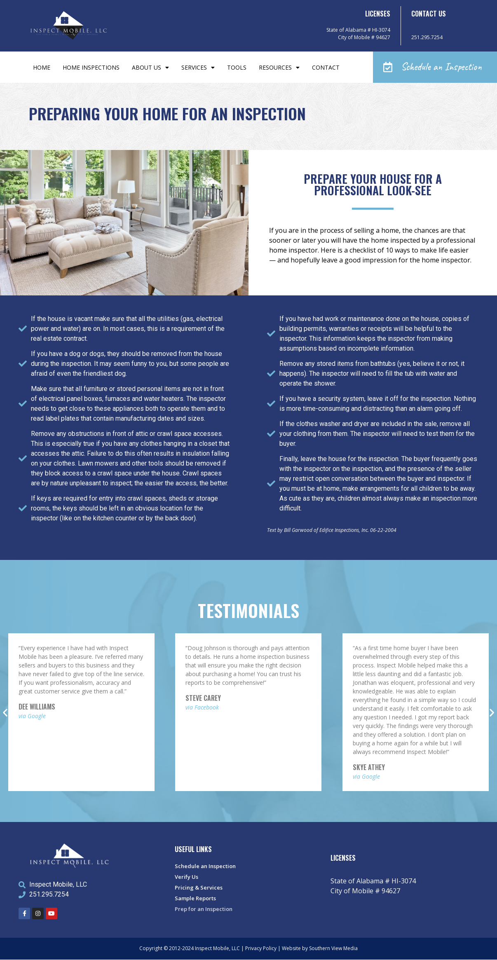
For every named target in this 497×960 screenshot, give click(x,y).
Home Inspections (91, 67)
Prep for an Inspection (203, 909)
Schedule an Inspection (205, 866)
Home (41, 67)
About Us (150, 68)
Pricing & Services (199, 888)
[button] (435, 68)
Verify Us (186, 877)
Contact (326, 67)
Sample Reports (195, 898)
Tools (236, 67)
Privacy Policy (261, 948)
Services (198, 68)
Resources (279, 68)
